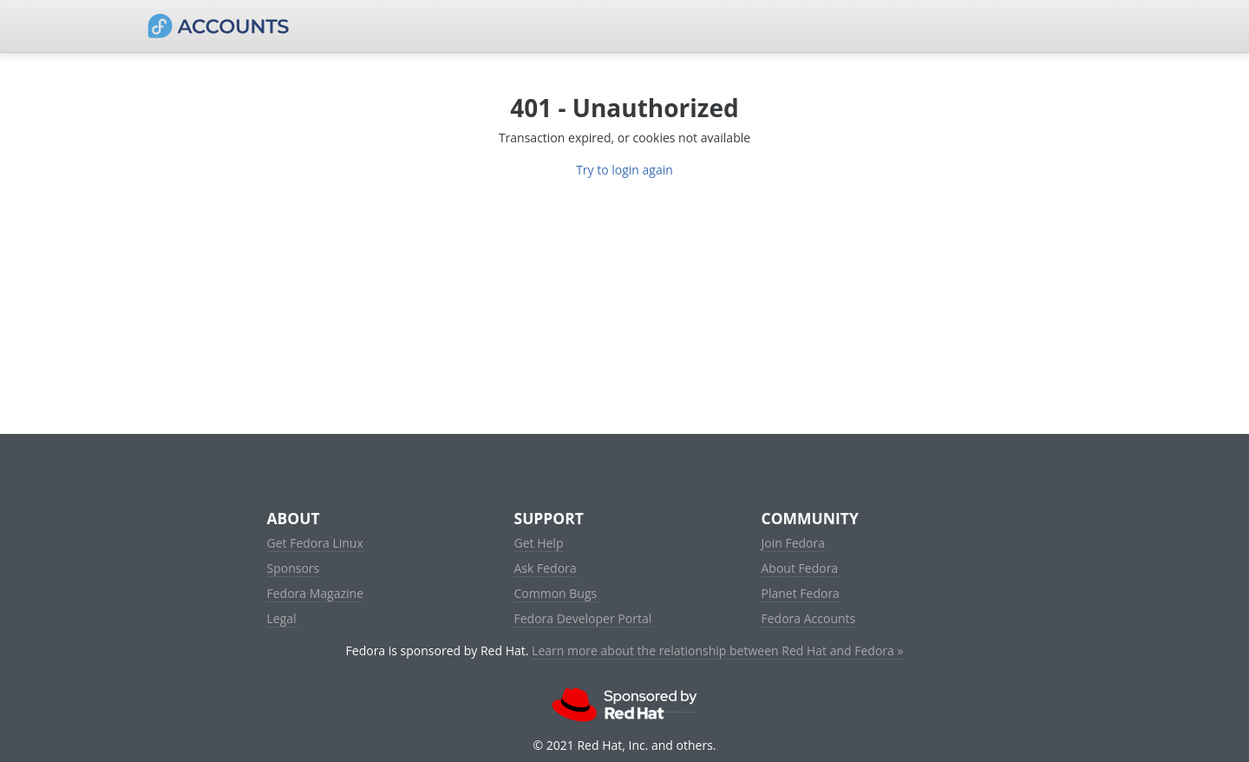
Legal (282, 618)
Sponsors (293, 568)
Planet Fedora (801, 593)
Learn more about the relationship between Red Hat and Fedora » (717, 650)
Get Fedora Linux (315, 543)
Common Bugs (556, 593)
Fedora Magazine (315, 593)
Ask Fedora (545, 568)
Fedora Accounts (809, 618)
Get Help (539, 543)
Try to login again (624, 169)
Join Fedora (794, 543)
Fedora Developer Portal (583, 618)
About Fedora (800, 568)
